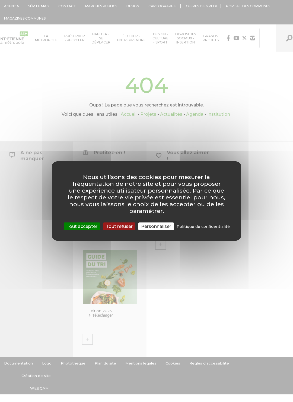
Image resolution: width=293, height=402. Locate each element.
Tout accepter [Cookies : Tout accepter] (81, 226)
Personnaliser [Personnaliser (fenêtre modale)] (156, 226)
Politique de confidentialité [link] (203, 226)
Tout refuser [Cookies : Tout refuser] (119, 226)
